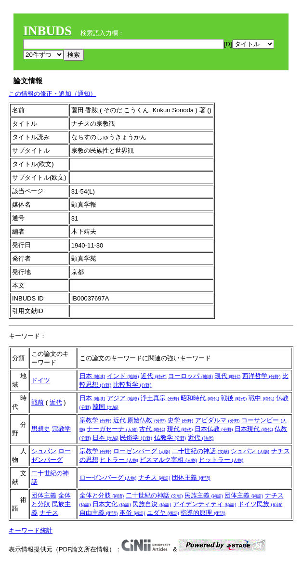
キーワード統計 (31, 530)
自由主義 (98, 512)
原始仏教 (146, 420)
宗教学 (61, 428)
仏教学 (170, 437)
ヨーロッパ (190, 375)
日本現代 (254, 428)
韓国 (105, 406)
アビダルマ (217, 420)
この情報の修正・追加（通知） (52, 93)
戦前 (37, 402)
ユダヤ (163, 512)
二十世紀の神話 (200, 451)
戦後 (234, 398)
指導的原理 (203, 512)
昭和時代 (200, 398)
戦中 (262, 398)
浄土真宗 (160, 398)
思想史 (40, 428)
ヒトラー (119, 459)
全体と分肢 (101, 495)
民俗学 (136, 437)
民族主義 (203, 495)
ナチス (154, 477)
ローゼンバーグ (142, 451)
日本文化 (111, 504)
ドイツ (40, 380)
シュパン (43, 451)
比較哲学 (132, 384)
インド (123, 375)
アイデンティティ (204, 504)
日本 (92, 375)
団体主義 (191, 477)
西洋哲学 (261, 375)
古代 (152, 428)
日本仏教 (214, 428)
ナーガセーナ (112, 428)
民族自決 (151, 504)
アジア (123, 398)
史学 (181, 420)
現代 (228, 375)
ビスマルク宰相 (168, 459)
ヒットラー (221, 459)
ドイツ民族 (260, 504)
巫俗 (132, 512)
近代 (154, 375)
